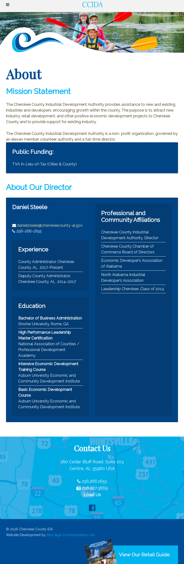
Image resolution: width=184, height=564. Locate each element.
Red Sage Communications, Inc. (71, 535)
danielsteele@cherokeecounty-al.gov (50, 225)
